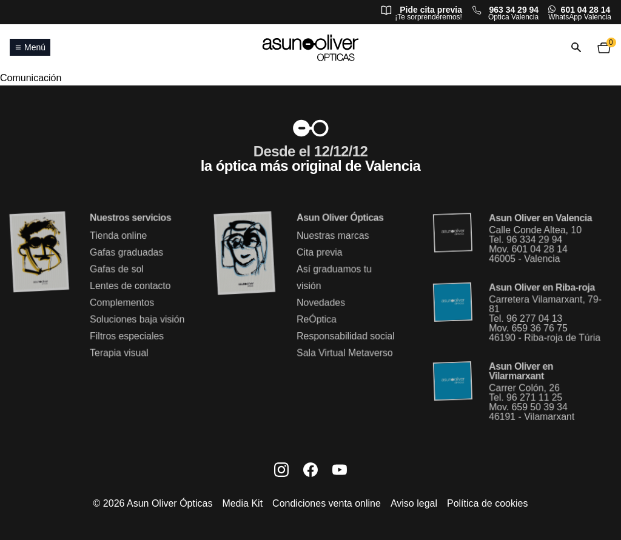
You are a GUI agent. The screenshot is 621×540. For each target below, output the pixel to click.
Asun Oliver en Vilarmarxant (520, 371)
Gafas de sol (116, 269)
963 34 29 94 (514, 10)
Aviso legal (414, 503)
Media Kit (242, 503)
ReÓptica (316, 319)
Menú (30, 47)
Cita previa (319, 253)
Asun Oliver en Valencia (540, 219)
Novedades (320, 303)
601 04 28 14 (586, 10)
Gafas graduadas (126, 253)
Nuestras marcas (333, 236)
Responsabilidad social (345, 336)
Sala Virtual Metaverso (344, 352)
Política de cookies (487, 503)
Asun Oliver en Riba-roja (541, 287)
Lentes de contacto (130, 286)
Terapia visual (119, 352)
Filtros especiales (126, 336)
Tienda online (118, 236)
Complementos (122, 303)
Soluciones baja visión (137, 319)
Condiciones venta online (326, 503)
